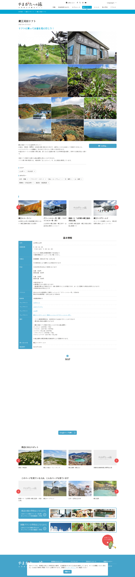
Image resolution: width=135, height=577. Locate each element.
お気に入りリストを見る (108, 541)
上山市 (22, 171)
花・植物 (68, 179)
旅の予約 (105, 7)
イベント (96, 7)
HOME (20, 11)
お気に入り (70, 3)
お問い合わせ (108, 566)
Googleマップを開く (67, 433)
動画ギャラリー (108, 561)
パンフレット (74, 561)
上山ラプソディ (38, 307)
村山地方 (31, 171)
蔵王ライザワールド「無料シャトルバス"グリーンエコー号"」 (52, 315)
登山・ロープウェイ (55, 179)
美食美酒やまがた (63, 7)
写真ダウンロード (91, 561)
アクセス (113, 7)
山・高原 (78, 179)
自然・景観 (23, 179)
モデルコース (76, 7)
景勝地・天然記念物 (26, 183)
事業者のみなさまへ (57, 561)
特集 (54, 7)
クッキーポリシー (70, 568)
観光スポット (87, 7)
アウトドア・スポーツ (38, 179)
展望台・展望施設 (42, 183)
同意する (67, 572)
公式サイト (36, 303)
